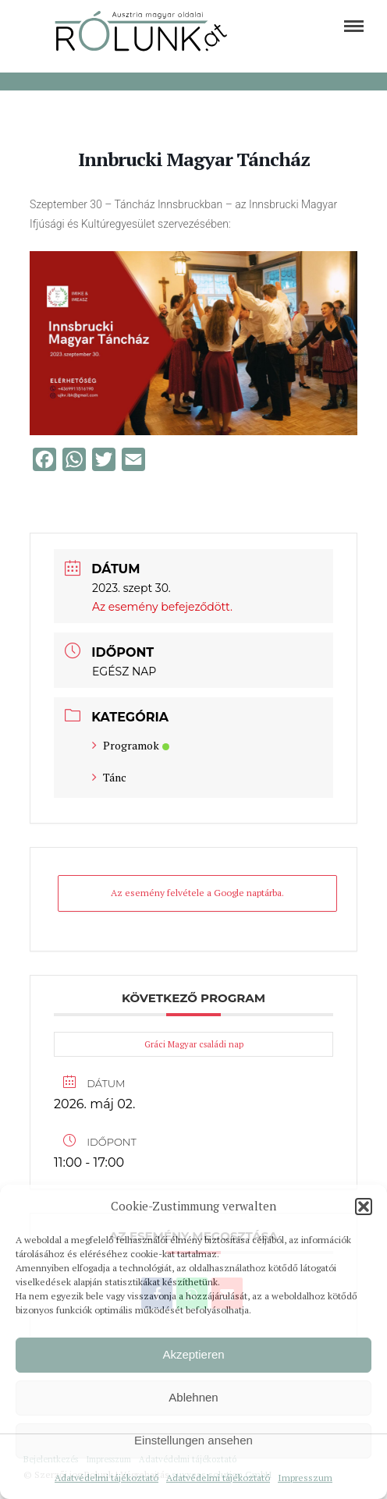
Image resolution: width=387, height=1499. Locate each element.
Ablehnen (193, 1397)
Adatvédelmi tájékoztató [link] (106, 1477)
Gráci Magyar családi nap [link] (193, 1044)
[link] (354, 26)
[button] (363, 1206)
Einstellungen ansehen (193, 1440)
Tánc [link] (109, 777)
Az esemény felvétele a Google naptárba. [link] (197, 892)
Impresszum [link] (305, 1477)
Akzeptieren (193, 1354)
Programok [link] (130, 745)
